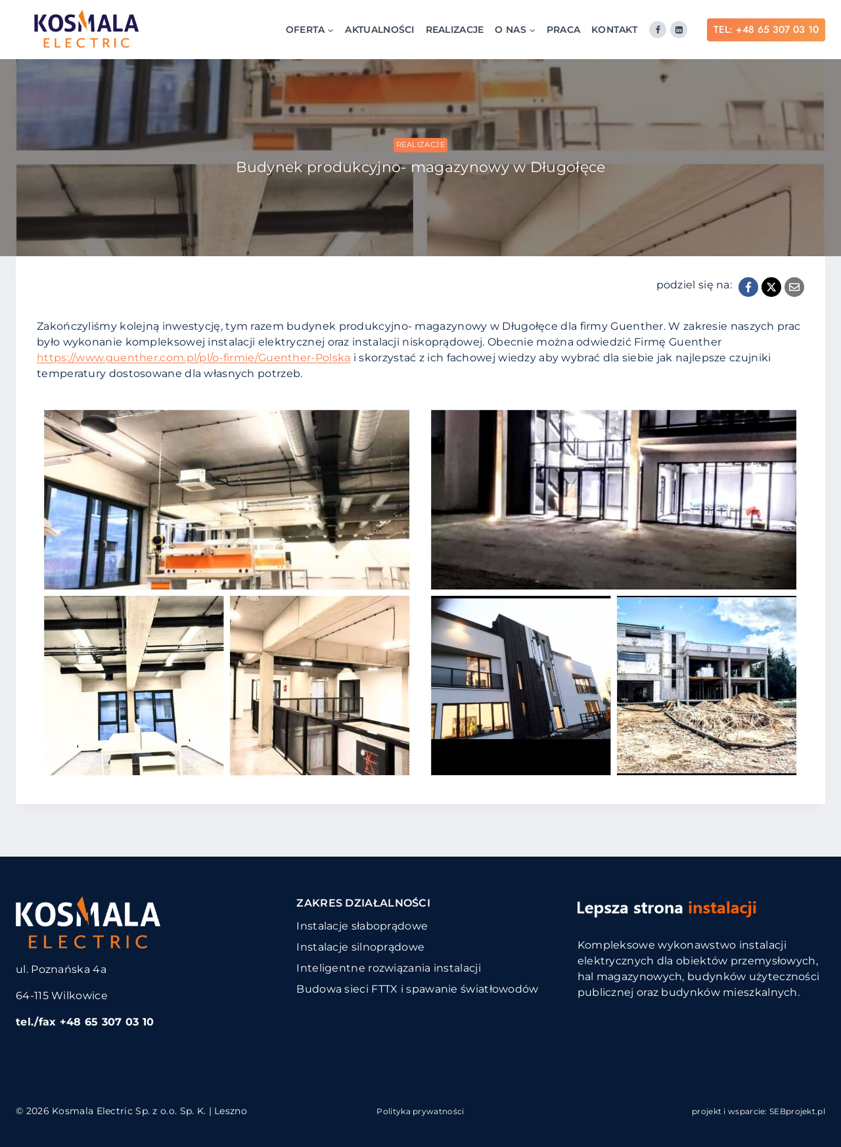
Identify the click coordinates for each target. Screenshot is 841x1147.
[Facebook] (657, 29)
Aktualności (379, 29)
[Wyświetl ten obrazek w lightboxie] (227, 593)
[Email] (794, 287)
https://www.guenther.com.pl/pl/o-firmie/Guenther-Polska (194, 357)
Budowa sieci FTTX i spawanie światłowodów (417, 989)
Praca (564, 29)
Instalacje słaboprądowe (362, 926)
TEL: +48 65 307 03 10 (766, 29)
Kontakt (614, 29)
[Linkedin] (678, 29)
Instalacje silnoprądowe (360, 947)
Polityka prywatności (420, 1111)
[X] (771, 287)
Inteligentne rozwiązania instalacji (388, 968)
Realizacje (455, 29)
